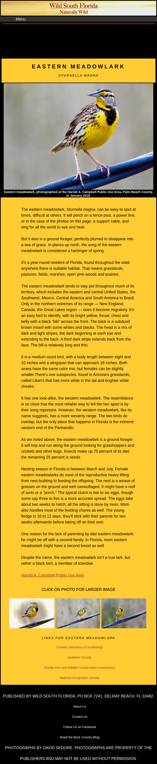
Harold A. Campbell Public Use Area (52, 575)
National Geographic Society (80, 678)
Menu (21, 19)
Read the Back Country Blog (79, 737)
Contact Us (79, 716)
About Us (79, 706)
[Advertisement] (78, 40)
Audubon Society (80, 657)
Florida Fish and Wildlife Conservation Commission (79, 667)
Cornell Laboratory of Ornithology (80, 647)
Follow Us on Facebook (79, 727)
